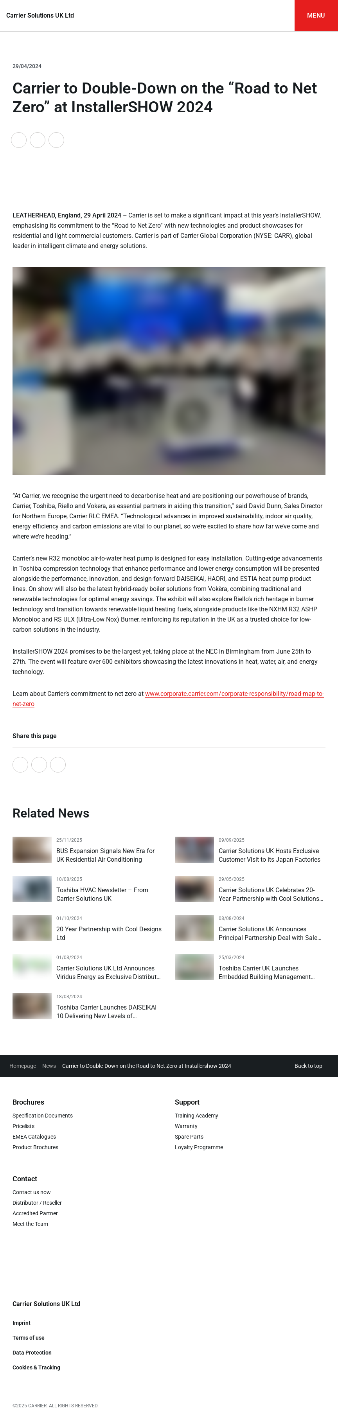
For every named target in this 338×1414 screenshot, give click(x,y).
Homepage (22, 1066)
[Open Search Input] (279, 15)
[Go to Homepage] (40, 15)
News (49, 1066)
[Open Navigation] (316, 15)
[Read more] (88, 850)
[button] (310, 1066)
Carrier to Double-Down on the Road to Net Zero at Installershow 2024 (146, 1066)
